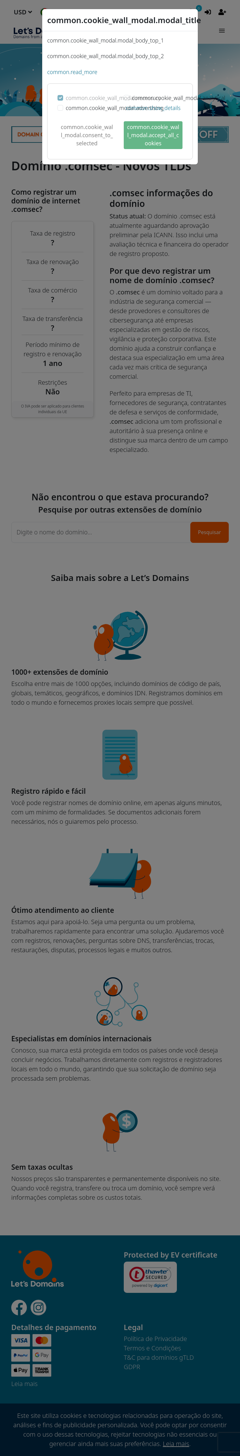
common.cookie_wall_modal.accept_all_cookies (153, 135)
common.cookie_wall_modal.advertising (114, 108)
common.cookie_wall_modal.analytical (178, 98)
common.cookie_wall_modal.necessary (113, 98)
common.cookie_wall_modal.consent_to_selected (87, 135)
